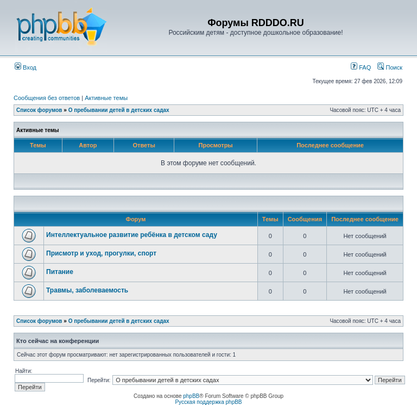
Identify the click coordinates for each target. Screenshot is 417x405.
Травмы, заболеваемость (87, 290)
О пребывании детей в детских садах (118, 110)
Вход (25, 67)
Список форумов (39, 110)
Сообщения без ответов (47, 98)
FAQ (361, 67)
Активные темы (106, 98)
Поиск (389, 67)
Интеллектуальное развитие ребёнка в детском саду (131, 235)
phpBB (191, 396)
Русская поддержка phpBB (208, 402)
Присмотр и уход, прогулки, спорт (101, 253)
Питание (59, 272)
